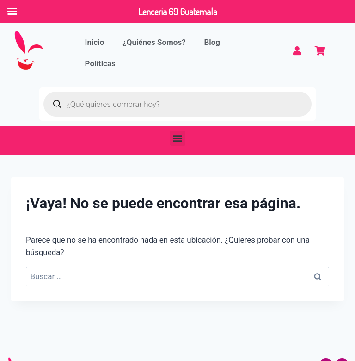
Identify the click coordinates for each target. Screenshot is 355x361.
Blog (212, 42)
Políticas (100, 63)
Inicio (94, 42)
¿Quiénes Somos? (153, 42)
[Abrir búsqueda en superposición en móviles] (177, 104)
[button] (177, 138)
